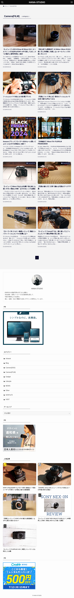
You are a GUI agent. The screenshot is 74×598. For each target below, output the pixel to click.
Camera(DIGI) (10, 367)
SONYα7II (9, 395)
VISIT (8, 399)
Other (8, 390)
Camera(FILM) (11, 372)
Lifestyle (8, 381)
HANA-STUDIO (37, 2)
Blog (7, 363)
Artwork (8, 358)
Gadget (8, 377)
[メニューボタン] (71, 2)
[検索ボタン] (2, 2)
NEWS (8, 386)
